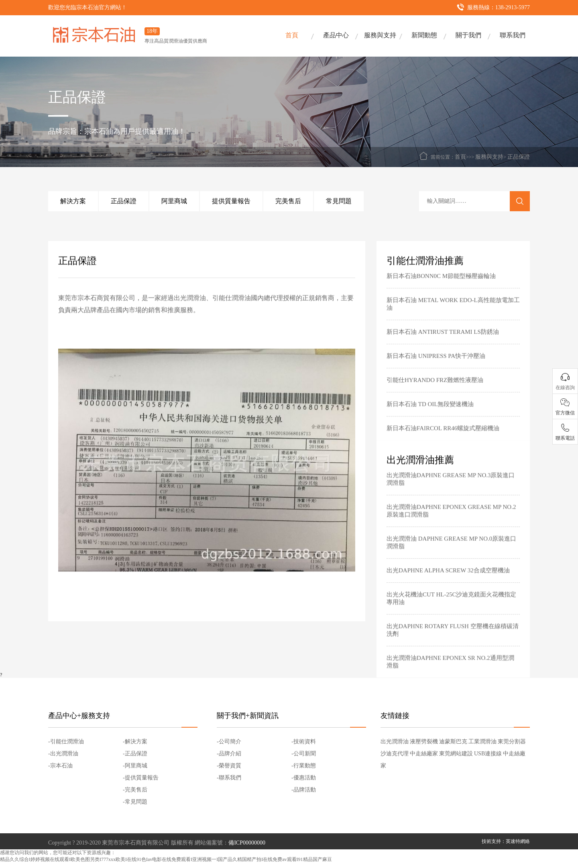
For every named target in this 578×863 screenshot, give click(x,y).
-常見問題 (135, 802)
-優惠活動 (303, 778)
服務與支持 (380, 35)
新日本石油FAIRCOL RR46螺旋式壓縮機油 (443, 436)
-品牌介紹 (229, 754)
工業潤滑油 (482, 742)
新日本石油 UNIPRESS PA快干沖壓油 (436, 364)
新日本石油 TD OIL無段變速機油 (430, 412)
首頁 (291, 35)
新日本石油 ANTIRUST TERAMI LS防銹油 (443, 340)
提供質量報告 (231, 201)
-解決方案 (135, 742)
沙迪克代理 (395, 754)
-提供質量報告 (141, 778)
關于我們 (468, 35)
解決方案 (73, 201)
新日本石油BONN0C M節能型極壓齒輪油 (441, 284)
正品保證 (518, 157)
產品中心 (336, 35)
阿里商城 (174, 201)
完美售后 (288, 201)
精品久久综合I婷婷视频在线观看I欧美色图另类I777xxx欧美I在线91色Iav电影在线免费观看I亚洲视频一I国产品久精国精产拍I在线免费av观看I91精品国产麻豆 (166, 859)
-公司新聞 (303, 754)
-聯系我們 (229, 778)
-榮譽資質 (229, 766)
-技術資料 (303, 742)
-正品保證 (135, 754)
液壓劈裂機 (424, 742)
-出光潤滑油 (63, 754)
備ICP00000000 (246, 843)
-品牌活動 (303, 790)
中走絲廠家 (424, 754)
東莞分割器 (512, 742)
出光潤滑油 (395, 742)
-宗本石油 (60, 766)
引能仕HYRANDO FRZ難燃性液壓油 (435, 388)
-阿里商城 (135, 766)
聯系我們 (512, 35)
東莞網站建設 (456, 754)
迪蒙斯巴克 (453, 742)
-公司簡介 (229, 742)
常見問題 (339, 201)
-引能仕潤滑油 (66, 742)
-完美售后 (135, 790)
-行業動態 (303, 766)
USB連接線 (488, 754)
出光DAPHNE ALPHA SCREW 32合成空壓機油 (448, 578)
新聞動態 (424, 35)
